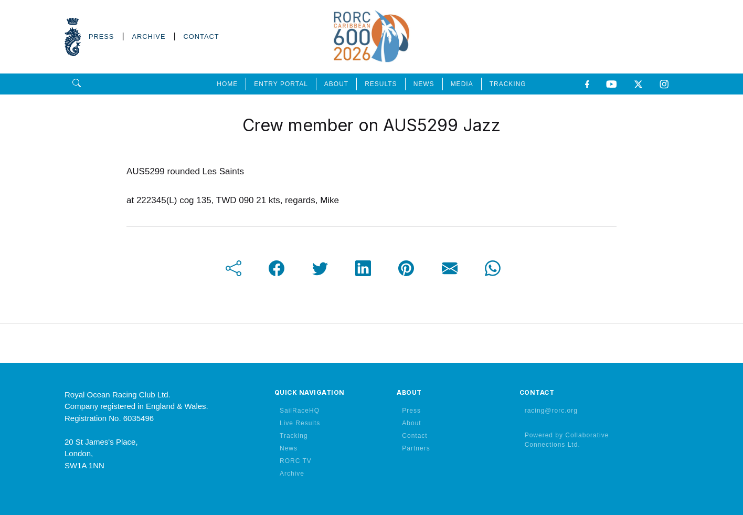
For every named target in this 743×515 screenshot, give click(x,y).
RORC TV (296, 461)
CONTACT (201, 36)
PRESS (101, 36)
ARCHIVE (149, 36)
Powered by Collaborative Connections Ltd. (567, 440)
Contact (414, 435)
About (411, 423)
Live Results (300, 423)
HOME (227, 84)
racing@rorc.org (551, 410)
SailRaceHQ (300, 410)
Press (411, 410)
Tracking (294, 435)
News (289, 448)
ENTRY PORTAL (280, 84)
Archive (292, 473)
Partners (416, 448)
